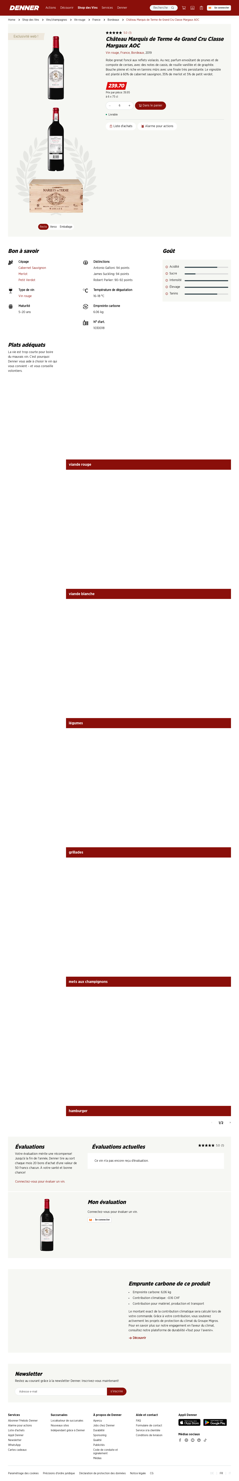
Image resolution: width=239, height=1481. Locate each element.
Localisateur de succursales (67, 1420)
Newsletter (14, 1440)
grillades (76, 852)
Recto (43, 226)
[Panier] (183, 8)
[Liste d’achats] (201, 8)
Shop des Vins (88, 7)
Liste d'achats (16, 1430)
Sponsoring (99, 1435)
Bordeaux (113, 19)
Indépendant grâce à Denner (68, 1430)
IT (230, 1473)
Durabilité (99, 1430)
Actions (50, 7)
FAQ (138, 1420)
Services (107, 7)
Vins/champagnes (56, 19)
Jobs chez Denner (104, 1425)
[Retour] (212, 1123)
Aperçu (97, 1420)
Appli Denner (16, 1435)
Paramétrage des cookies (23, 1473)
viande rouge (80, 464)
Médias (97, 1458)
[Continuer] (230, 1123)
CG (151, 1473)
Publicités (99, 1445)
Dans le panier (150, 105)
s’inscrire (117, 1391)
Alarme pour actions (20, 1425)
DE (212, 1473)
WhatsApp (14, 1445)
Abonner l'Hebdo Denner (23, 1420)
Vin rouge (79, 19)
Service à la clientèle (148, 1430)
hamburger (78, 1111)
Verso (53, 226)
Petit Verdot (26, 280)
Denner (122, 7)
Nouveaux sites (60, 1425)
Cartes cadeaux (17, 1449)
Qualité (97, 1440)
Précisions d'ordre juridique (59, 1473)
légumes (76, 723)
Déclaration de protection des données (102, 1473)
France (96, 19)
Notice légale (138, 1473)
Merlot (23, 274)
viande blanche (82, 594)
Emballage (66, 226)
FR (221, 1473)
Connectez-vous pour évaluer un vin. (40, 1181)
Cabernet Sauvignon (32, 268)
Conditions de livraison (149, 1435)
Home (11, 19)
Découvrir (67, 7)
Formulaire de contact (149, 1425)
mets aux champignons (88, 982)
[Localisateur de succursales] (192, 8)
